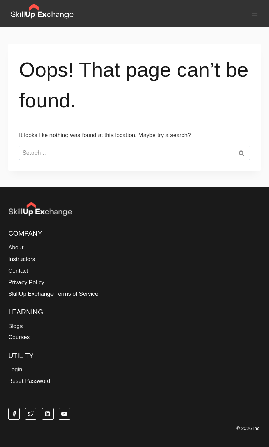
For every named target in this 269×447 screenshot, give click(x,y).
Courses (19, 337)
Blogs (15, 326)
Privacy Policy (26, 282)
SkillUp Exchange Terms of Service (53, 294)
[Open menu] (254, 13)
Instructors (21, 259)
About (15, 247)
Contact (18, 271)
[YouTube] (64, 414)
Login (15, 369)
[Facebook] (14, 414)
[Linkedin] (48, 414)
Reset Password (29, 381)
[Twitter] (30, 414)
